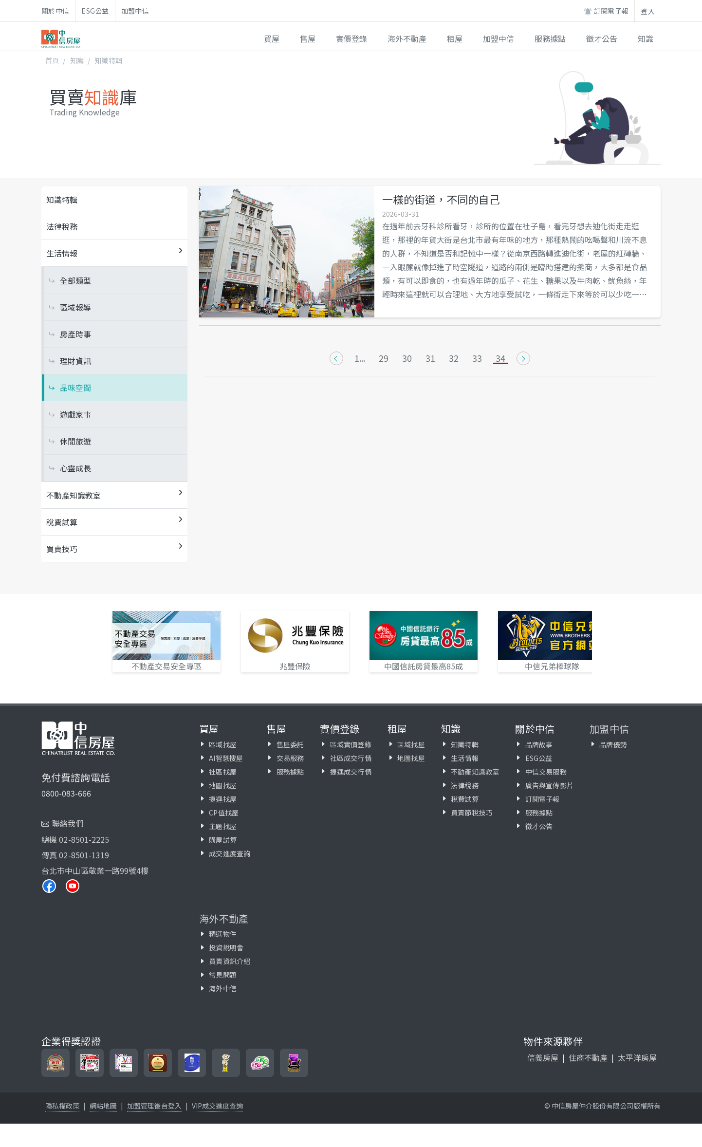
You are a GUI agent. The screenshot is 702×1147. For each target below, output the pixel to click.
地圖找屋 (223, 785)
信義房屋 (542, 1057)
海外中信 (223, 988)
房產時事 (75, 334)
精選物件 (223, 934)
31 (430, 358)
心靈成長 (75, 468)
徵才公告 (539, 826)
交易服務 (290, 758)
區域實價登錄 (350, 744)
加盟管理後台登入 (154, 1105)
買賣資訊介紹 (229, 961)
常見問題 (223, 975)
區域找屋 (223, 744)
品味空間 (75, 387)
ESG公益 (95, 11)
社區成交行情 (350, 758)
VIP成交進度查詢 (217, 1105)
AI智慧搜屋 (226, 758)
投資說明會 (226, 947)
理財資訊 (75, 361)
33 (477, 358)
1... (359, 358)
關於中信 (55, 11)
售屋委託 (290, 744)
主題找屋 (223, 826)
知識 (77, 60)
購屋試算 (223, 840)
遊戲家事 (75, 414)
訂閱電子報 (606, 11)
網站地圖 (103, 1105)
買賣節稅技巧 (471, 812)
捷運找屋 (223, 799)
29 (383, 358)
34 (500, 358)
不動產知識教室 (475, 772)
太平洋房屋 (637, 1057)
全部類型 (75, 280)
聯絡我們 (67, 823)
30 (407, 358)
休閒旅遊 (75, 441)
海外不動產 (224, 918)
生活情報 (465, 758)
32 (454, 358)
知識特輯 (108, 60)
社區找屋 (223, 772)
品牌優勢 (613, 744)
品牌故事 (539, 744)
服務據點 (290, 772)
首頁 (52, 60)
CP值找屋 (224, 812)
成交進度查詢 (229, 853)
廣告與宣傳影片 (549, 785)
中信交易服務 (546, 772)
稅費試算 (465, 799)
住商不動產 (588, 1057)
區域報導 (75, 307)
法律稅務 (61, 226)
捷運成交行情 (350, 772)
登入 (648, 11)
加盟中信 (135, 11)
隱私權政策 (62, 1105)
